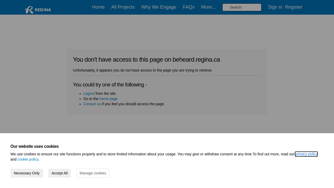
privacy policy (306, 154)
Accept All (60, 173)
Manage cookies (93, 173)
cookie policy (27, 159)
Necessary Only (27, 173)
